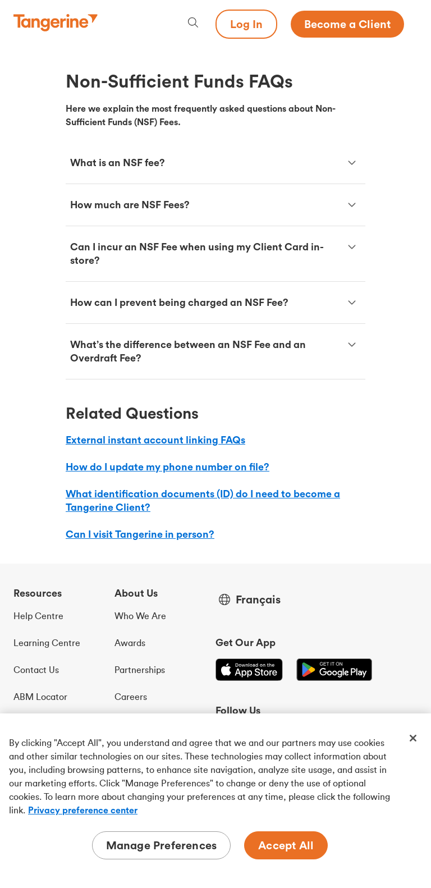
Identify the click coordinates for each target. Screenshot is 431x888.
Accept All (286, 845)
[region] (215, 800)
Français (258, 599)
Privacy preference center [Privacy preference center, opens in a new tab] (82, 810)
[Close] (413, 738)
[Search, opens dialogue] (193, 24)
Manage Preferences (161, 845)
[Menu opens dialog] (411, 24)
